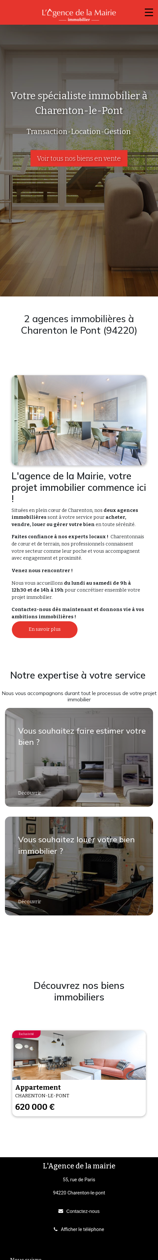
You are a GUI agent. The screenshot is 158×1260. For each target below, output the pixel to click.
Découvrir (30, 793)
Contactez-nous (83, 1211)
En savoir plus (45, 629)
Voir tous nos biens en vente (79, 158)
